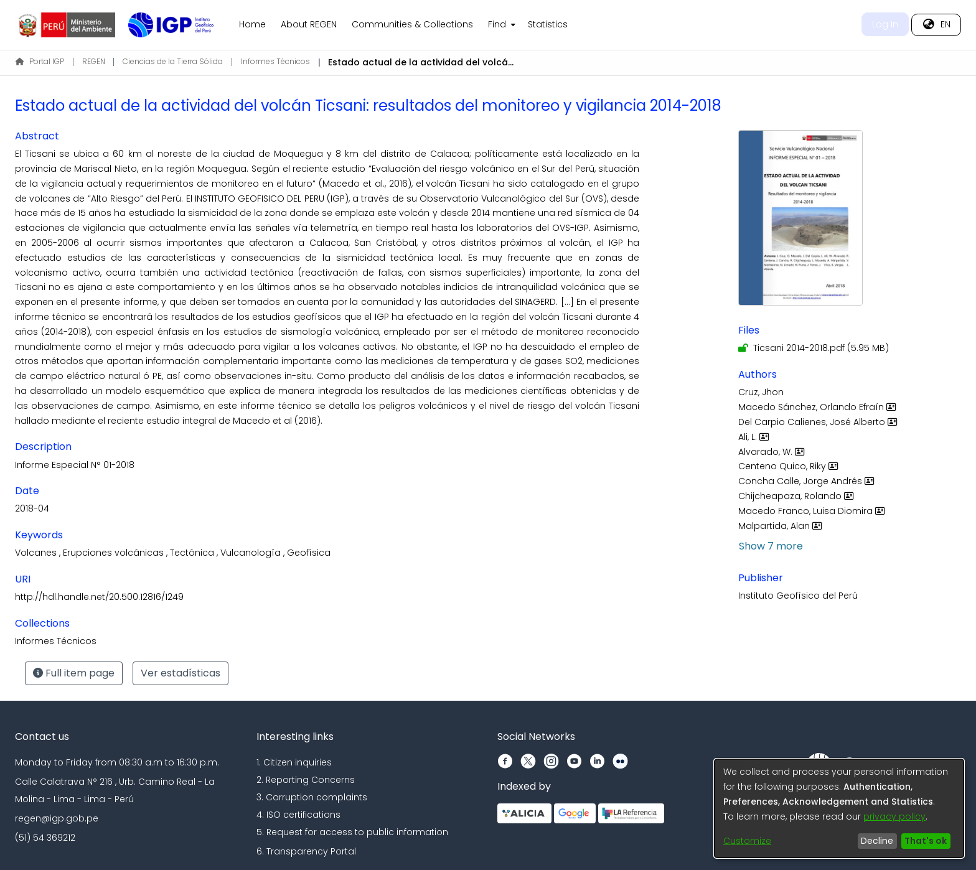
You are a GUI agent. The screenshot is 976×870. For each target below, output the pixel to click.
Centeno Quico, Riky (789, 466)
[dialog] (839, 808)
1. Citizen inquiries (294, 762)
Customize (747, 841)
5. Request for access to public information (352, 832)
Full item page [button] (74, 673)
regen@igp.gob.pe (56, 818)
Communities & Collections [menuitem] (412, 24)
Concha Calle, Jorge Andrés (807, 481)
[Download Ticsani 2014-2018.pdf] (813, 348)
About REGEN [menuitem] (309, 24)
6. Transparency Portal (306, 851)
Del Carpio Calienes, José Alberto (819, 422)
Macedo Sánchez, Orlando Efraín (818, 407)
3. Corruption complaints (311, 797)
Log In (885, 24)
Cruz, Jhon (761, 392)
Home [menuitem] (252, 24)
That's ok (925, 841)
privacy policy (894, 816)
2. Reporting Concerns (305, 780)
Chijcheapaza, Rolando (797, 496)
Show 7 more (771, 546)
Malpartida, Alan (781, 526)
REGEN (93, 61)
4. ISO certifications (298, 814)
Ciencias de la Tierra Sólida (173, 61)
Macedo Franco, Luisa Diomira (813, 511)
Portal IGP (40, 61)
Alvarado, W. (772, 452)
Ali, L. (755, 437)
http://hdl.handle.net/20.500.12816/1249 (99, 597)
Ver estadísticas (180, 673)
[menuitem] (500, 25)
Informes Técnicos (275, 61)
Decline (877, 841)
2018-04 (32, 508)
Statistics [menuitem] (548, 24)
